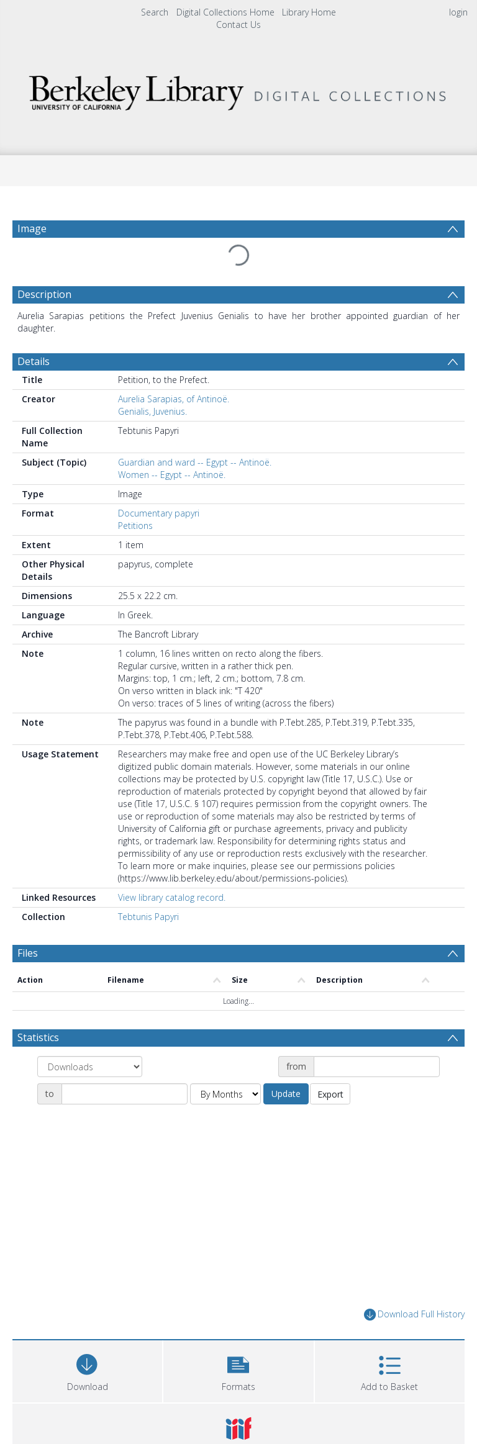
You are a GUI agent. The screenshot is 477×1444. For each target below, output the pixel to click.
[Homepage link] (238, 89)
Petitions (135, 525)
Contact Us (238, 24)
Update (286, 1093)
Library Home (309, 12)
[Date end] (124, 1093)
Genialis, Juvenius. (152, 411)
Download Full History (414, 1314)
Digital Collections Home (225, 12)
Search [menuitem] (154, 12)
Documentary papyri (158, 513)
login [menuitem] (458, 12)
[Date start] (377, 1066)
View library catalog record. (171, 897)
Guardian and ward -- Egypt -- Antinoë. (194, 462)
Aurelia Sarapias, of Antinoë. (173, 399)
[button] (238, 1369)
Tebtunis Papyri (148, 917)
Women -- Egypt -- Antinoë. (171, 475)
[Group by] (89, 1066)
